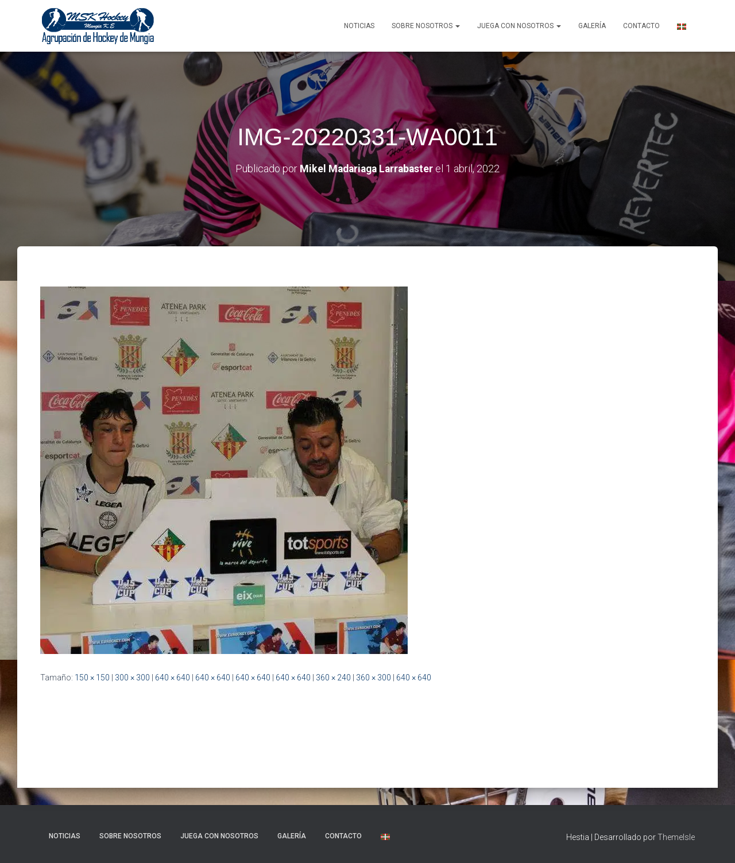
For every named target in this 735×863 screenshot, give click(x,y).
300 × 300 (132, 677)
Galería (592, 26)
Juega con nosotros (519, 26)
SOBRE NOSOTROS (426, 26)
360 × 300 (373, 677)
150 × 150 (92, 677)
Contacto (641, 26)
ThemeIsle (676, 837)
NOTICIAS (359, 26)
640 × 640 (172, 677)
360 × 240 (333, 677)
